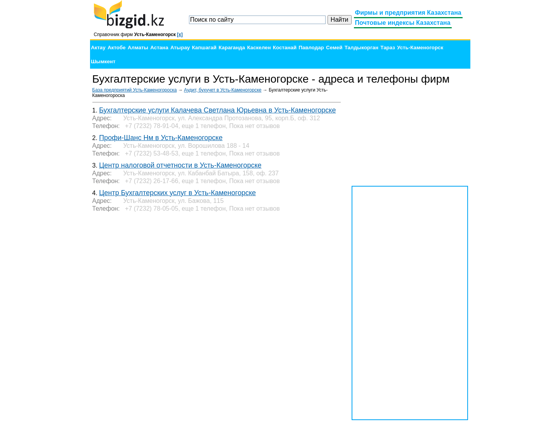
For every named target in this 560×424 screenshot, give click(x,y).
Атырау (180, 47)
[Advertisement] (410, 135)
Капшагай (204, 47)
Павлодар (311, 47)
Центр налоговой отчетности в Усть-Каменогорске (180, 165)
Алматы (138, 47)
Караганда (231, 47)
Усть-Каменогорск (420, 47)
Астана (159, 47)
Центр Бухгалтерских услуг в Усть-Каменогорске (177, 193)
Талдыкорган (361, 47)
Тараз (387, 47)
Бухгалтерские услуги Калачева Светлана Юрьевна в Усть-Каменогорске (217, 110)
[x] (180, 34)
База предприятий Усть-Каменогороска (134, 90)
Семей (334, 47)
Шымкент (103, 61)
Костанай (284, 47)
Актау (98, 47)
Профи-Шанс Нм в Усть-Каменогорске (160, 138)
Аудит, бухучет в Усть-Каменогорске (223, 90)
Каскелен (259, 47)
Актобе (116, 47)
